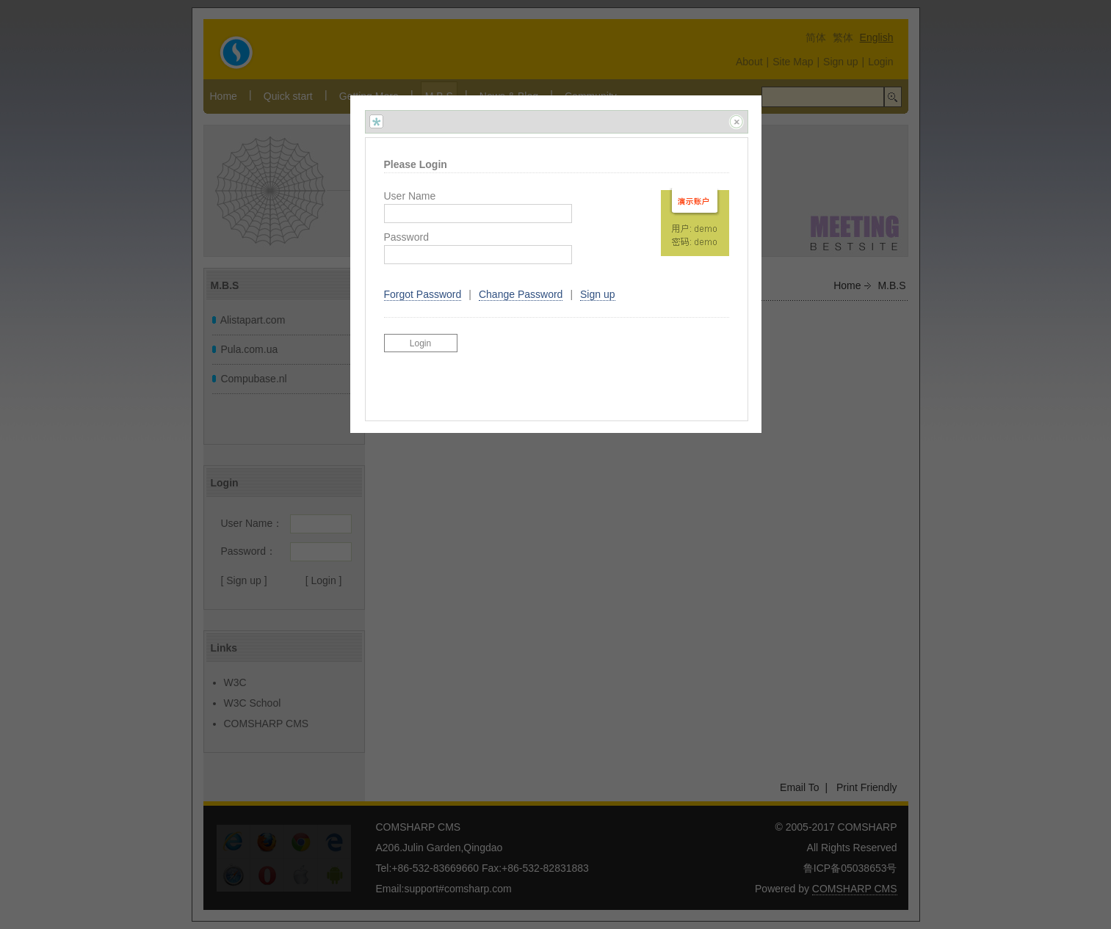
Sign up (597, 294)
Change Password (520, 294)
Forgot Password (423, 294)
